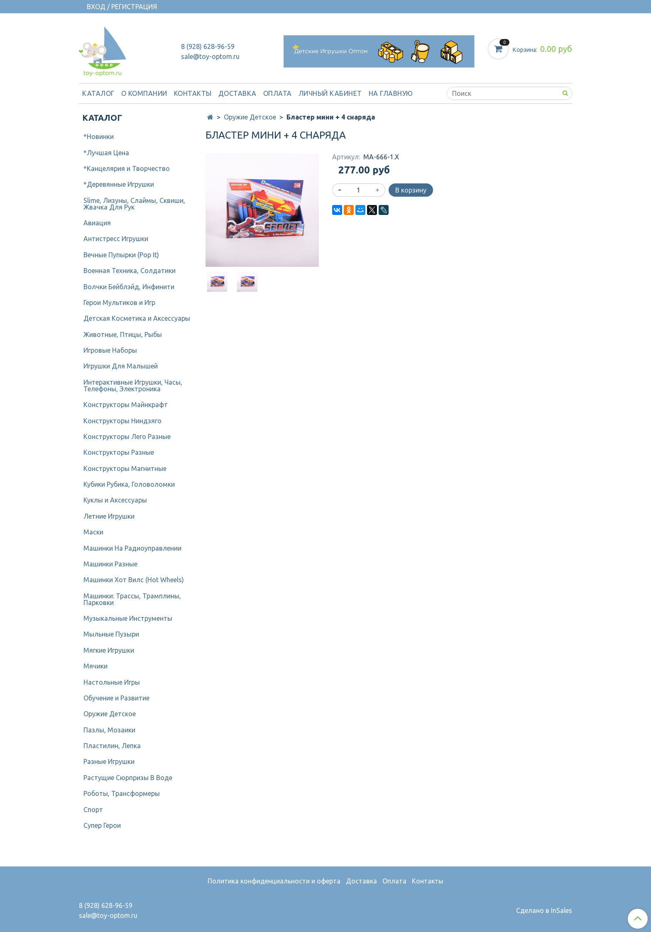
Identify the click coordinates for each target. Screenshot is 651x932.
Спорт (93, 809)
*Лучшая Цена (106, 152)
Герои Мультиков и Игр (119, 302)
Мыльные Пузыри (111, 634)
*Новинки (98, 136)
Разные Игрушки (109, 761)
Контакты (193, 93)
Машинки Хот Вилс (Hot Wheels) (133, 579)
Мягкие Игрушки (108, 650)
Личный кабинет (330, 93)
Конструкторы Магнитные (124, 468)
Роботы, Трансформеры (121, 793)
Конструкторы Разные (118, 452)
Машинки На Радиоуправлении (132, 548)
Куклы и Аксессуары (115, 500)
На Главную (391, 93)
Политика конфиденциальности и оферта (274, 881)
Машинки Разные (110, 564)
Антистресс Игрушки (115, 238)
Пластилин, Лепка (112, 745)
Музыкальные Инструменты (127, 618)
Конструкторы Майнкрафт (125, 404)
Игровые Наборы (110, 350)
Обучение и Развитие (116, 698)
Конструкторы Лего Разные (127, 436)
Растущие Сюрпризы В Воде (127, 777)
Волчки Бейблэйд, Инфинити (128, 286)
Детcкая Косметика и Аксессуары (136, 318)
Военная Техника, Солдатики (129, 270)
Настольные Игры (111, 682)
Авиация (97, 223)
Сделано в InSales (544, 910)
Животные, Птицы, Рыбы (122, 334)
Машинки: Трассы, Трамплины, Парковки (132, 599)
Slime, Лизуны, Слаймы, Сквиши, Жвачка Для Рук (134, 204)
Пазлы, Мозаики (109, 730)
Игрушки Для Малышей (120, 366)
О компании (144, 93)
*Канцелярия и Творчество (126, 168)
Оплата (277, 93)
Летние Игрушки (109, 516)
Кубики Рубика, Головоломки (129, 484)
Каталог (98, 93)
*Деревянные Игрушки (118, 184)
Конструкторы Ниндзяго (122, 421)
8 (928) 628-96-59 (208, 46)
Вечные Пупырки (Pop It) (121, 255)
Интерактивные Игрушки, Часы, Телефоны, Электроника (132, 385)
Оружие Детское (250, 117)
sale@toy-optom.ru (210, 56)
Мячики (95, 666)
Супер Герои (102, 825)
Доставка (237, 93)
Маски (93, 532)
